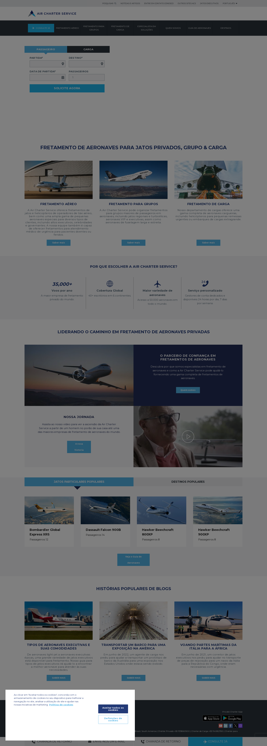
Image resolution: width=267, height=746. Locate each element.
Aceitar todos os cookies (113, 708)
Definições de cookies (113, 719)
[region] (70, 715)
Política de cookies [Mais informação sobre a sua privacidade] (61, 704)
